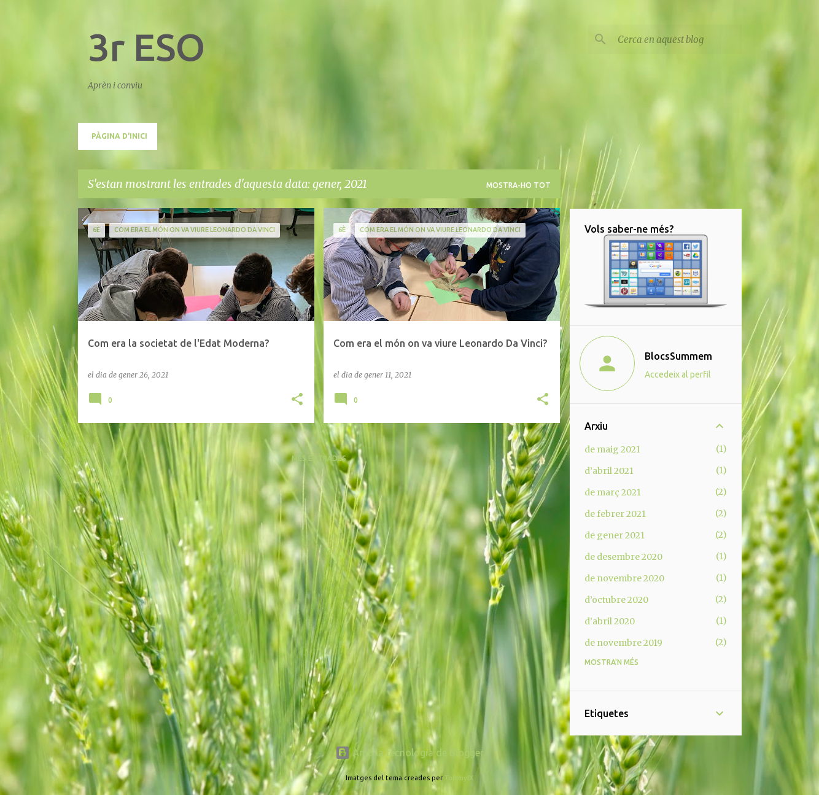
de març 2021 (612, 492)
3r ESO (146, 46)
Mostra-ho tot (518, 185)
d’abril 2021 (609, 470)
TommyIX (458, 777)
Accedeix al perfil (678, 374)
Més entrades (319, 458)
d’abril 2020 (609, 621)
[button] (297, 400)
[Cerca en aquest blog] (677, 39)
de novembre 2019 (623, 642)
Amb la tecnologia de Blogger (409, 752)
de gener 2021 (614, 535)
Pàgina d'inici (119, 136)
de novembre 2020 (624, 578)
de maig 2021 (612, 449)
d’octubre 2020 (616, 599)
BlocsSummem (678, 356)
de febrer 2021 (615, 513)
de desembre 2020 (623, 556)
